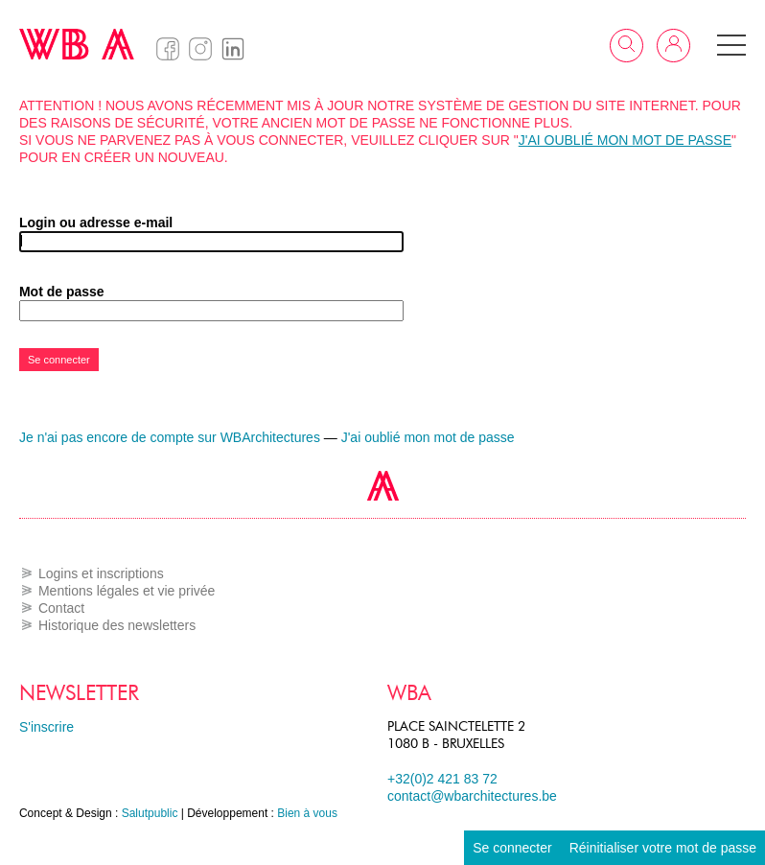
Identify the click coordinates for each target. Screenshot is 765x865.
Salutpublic (150, 813)
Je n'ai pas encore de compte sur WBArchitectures (169, 437)
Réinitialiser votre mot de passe (662, 847)
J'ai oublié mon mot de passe (625, 140)
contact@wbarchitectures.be (472, 796)
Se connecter (512, 847)
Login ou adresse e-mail (96, 222)
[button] (731, 45)
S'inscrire (46, 727)
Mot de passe (61, 291)
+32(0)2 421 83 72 (442, 778)
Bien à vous (307, 813)
